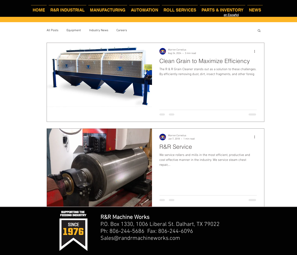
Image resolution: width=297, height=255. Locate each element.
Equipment (74, 30)
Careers (121, 30)
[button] (259, 31)
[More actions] (256, 51)
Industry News (98, 30)
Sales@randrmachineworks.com (140, 238)
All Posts (52, 30)
